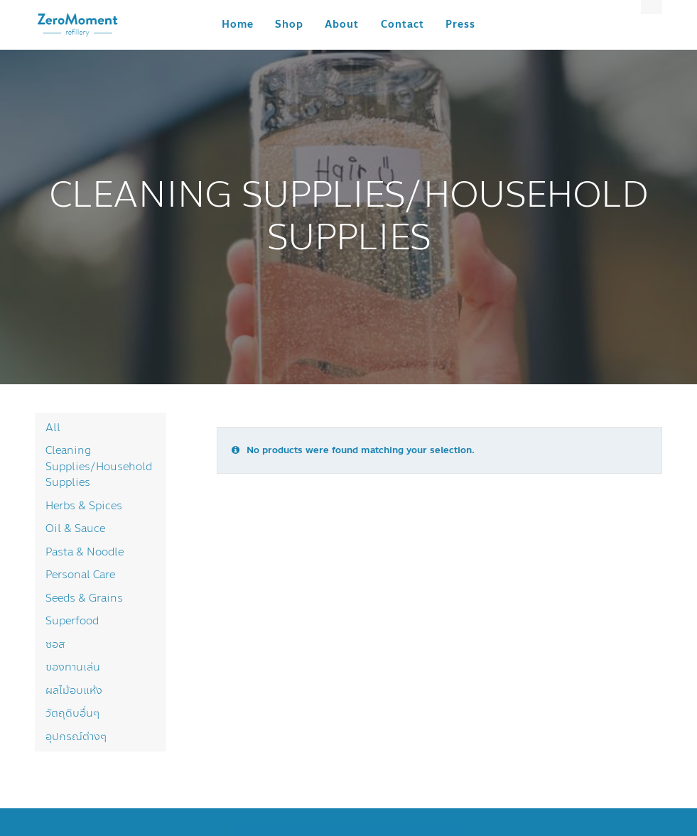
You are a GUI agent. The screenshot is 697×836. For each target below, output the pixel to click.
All (52, 427)
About (342, 24)
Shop (289, 24)
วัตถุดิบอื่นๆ (72, 713)
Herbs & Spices (83, 505)
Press (460, 24)
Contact (402, 24)
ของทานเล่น (72, 666)
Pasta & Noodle (84, 551)
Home (238, 24)
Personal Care (80, 574)
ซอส (55, 644)
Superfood (72, 620)
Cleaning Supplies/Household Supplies (98, 466)
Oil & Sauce (75, 528)
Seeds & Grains (84, 598)
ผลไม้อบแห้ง (73, 690)
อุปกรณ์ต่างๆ (76, 736)
